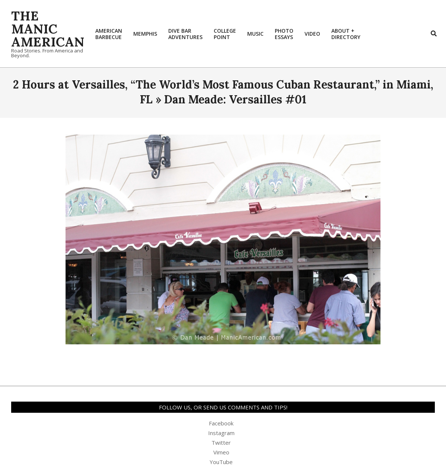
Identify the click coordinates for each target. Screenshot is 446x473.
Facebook (221, 423)
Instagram (221, 433)
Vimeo (221, 452)
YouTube (221, 462)
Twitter (221, 442)
